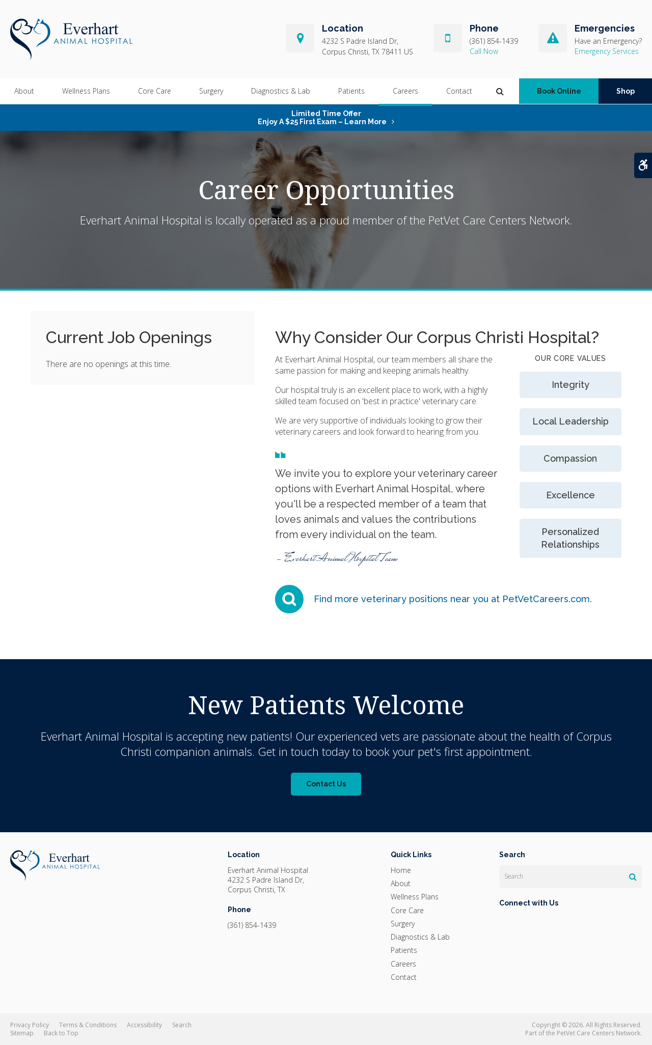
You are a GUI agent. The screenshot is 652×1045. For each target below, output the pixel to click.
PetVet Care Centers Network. (500, 220)
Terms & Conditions (88, 1025)
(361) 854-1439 (494, 41)
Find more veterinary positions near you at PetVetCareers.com (452, 599)
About (24, 91)
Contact (459, 91)
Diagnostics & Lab (280, 91)
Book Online (559, 92)
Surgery (211, 91)
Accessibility (144, 1025)
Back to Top (61, 1033)
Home (401, 870)
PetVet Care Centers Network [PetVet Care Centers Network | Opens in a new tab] (598, 1033)
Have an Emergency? (608, 41)
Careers (405, 91)
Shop (625, 92)
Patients (351, 91)
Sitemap (22, 1033)
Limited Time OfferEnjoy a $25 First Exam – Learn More (322, 117)
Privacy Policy (29, 1025)
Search (182, 1025)
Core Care (154, 91)
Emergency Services (607, 51)
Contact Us (326, 784)
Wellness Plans (86, 91)
